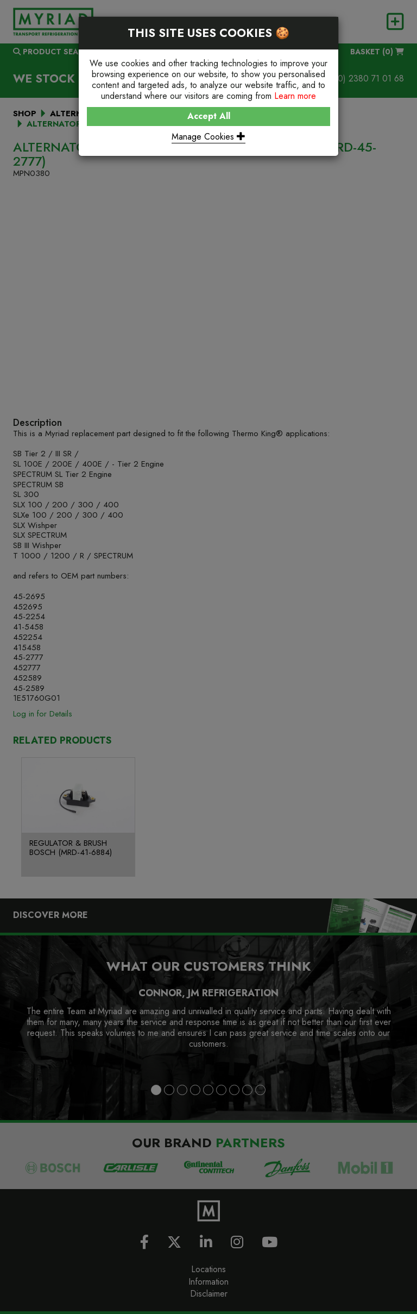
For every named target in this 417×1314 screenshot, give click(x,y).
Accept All (208, 116)
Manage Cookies (208, 136)
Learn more (295, 96)
